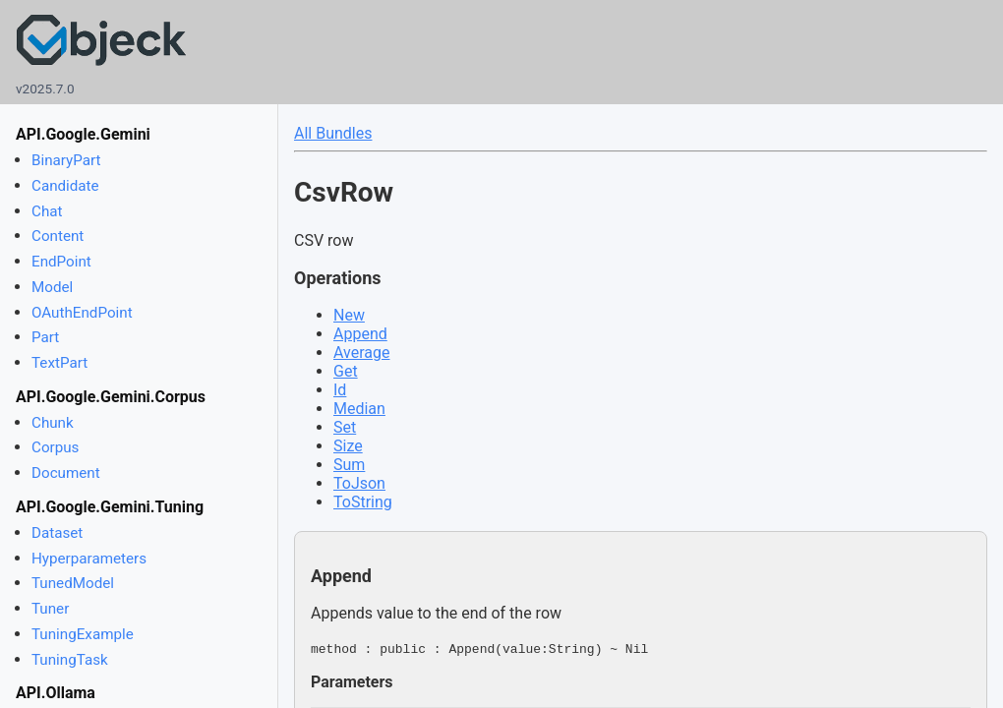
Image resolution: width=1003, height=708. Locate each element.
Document (65, 473)
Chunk (52, 423)
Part (45, 337)
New (349, 315)
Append (360, 333)
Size (348, 446)
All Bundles (333, 133)
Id (339, 390)
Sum (349, 464)
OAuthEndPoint (82, 313)
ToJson (359, 483)
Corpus (55, 447)
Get (345, 371)
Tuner (50, 609)
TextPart (59, 363)
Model (52, 287)
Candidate (65, 186)
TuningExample (82, 634)
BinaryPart (66, 160)
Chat (46, 211)
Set (344, 427)
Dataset (57, 533)
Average (361, 352)
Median (359, 408)
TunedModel (72, 583)
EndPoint (61, 261)
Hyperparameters (89, 558)
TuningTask (69, 660)
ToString (362, 502)
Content (57, 236)
